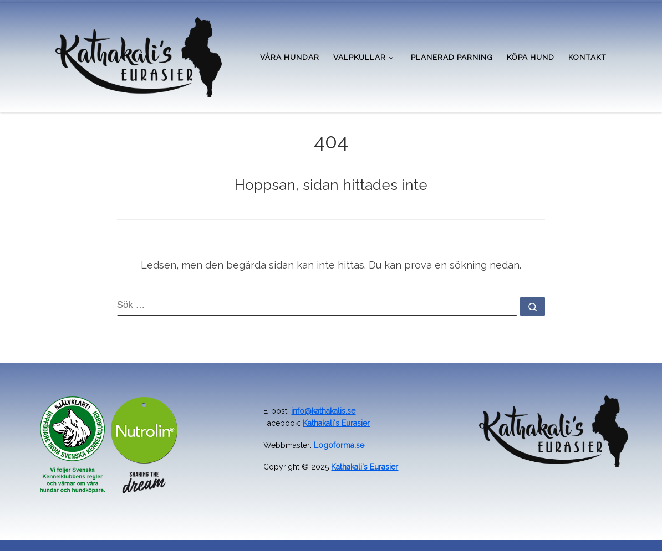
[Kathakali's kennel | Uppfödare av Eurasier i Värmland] (138, 55)
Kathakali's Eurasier (336, 423)
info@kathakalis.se (323, 410)
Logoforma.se (339, 445)
